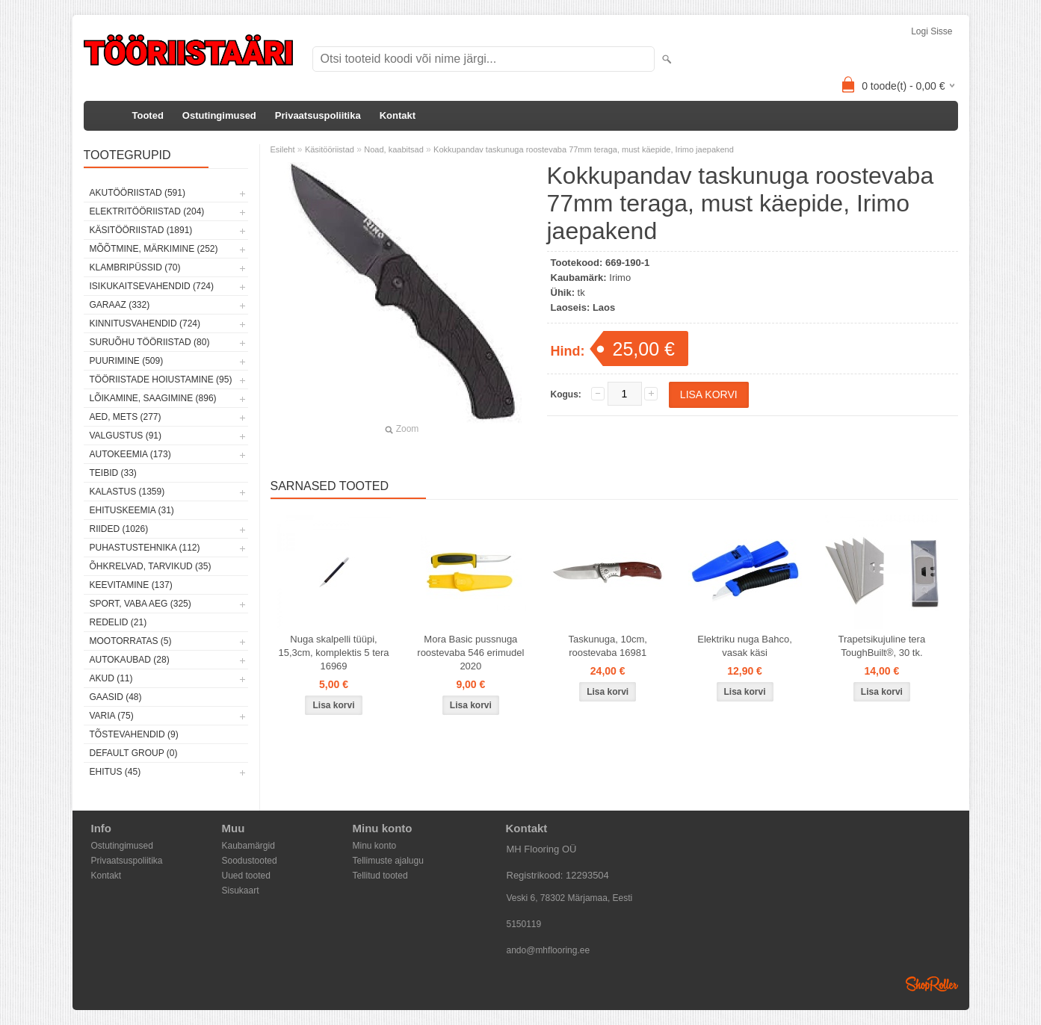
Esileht (283, 149)
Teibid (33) (113, 473)
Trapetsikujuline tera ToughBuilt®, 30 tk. (882, 646)
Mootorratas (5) (131, 641)
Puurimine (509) (127, 361)
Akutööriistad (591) (137, 193)
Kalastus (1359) (127, 491)
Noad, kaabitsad (394, 149)
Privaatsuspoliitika (318, 115)
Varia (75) (112, 715)
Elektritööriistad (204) (147, 211)
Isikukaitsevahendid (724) (152, 286)
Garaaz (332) (120, 305)
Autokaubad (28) (130, 659)
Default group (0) (134, 753)
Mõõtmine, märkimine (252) (154, 249)
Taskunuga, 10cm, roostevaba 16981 (607, 646)
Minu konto (375, 845)
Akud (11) (111, 678)
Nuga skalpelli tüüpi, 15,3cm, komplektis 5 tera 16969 (333, 653)
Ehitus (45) (115, 772)
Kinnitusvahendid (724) (145, 323)
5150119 (524, 924)
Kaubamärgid (248, 845)
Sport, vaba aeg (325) (140, 603)
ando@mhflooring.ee (548, 950)
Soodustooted (249, 860)
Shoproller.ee (932, 983)
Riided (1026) (119, 529)
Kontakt (398, 115)
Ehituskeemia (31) (132, 510)
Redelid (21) (118, 622)
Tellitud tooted (380, 875)
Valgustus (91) (125, 435)
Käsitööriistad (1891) (141, 230)
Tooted (148, 115)
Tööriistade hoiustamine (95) (161, 379)
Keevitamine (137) (131, 585)
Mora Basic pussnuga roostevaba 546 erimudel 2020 (470, 653)
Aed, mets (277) (125, 417)
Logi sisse (931, 31)
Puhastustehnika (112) (145, 547)
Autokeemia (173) (130, 454)
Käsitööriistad (329, 149)
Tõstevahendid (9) (134, 734)
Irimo (620, 277)
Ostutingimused (219, 115)
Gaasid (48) (116, 697)
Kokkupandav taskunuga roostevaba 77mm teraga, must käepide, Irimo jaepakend (583, 149)
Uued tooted (246, 875)
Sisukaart (240, 890)
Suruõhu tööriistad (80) (150, 342)
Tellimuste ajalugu (388, 860)
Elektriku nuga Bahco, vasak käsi (744, 646)
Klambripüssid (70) (135, 267)
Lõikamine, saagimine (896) (153, 398)
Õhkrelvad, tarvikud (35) (150, 566)
